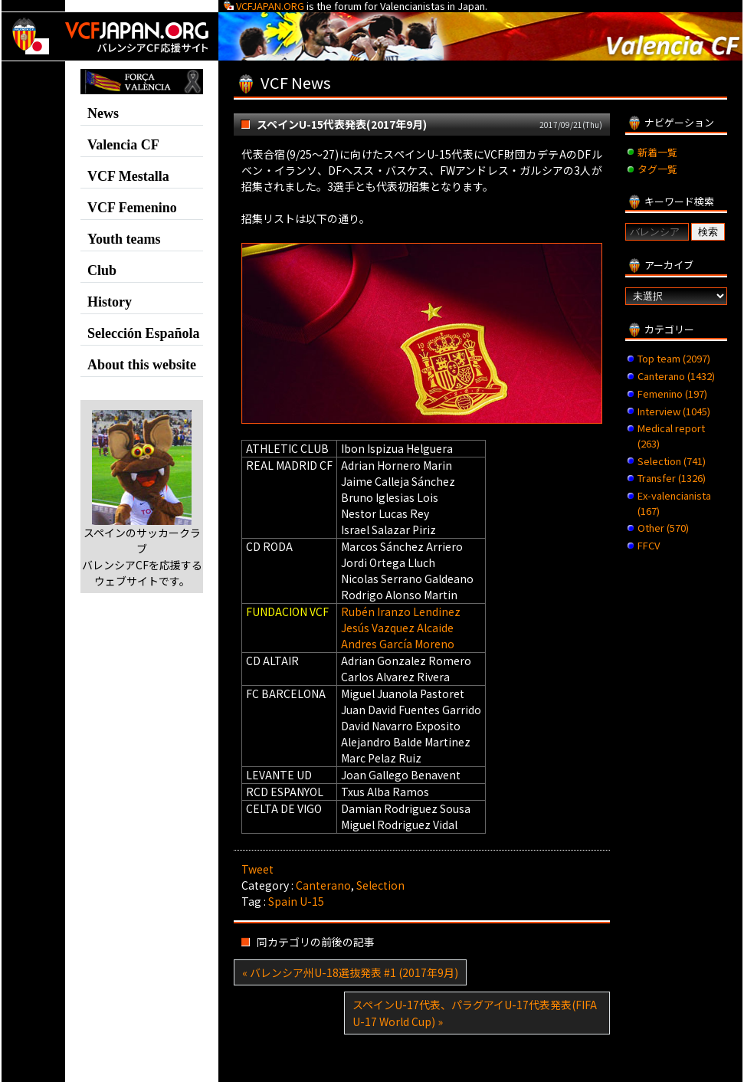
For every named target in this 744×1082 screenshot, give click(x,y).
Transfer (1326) (671, 478)
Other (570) (663, 527)
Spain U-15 (296, 901)
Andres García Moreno (397, 643)
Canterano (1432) (676, 376)
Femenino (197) (672, 393)
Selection (380, 885)
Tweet (257, 869)
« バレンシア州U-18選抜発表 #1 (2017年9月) (350, 972)
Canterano (323, 885)
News (103, 113)
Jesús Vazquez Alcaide (397, 627)
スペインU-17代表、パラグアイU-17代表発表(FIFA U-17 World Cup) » (474, 1013)
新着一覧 (657, 152)
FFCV (648, 545)
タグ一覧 (657, 169)
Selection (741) (671, 461)
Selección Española (143, 333)
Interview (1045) (673, 411)
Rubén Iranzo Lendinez (400, 611)
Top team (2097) (673, 358)
